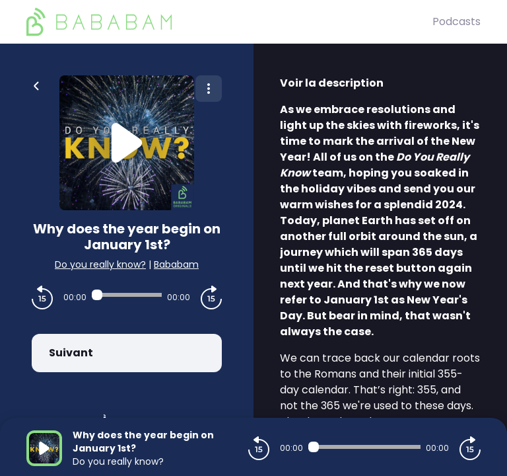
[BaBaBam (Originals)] (229, 22)
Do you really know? (100, 264)
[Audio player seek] (127, 295)
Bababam (176, 264)
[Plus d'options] (208, 88)
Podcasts (456, 21)
